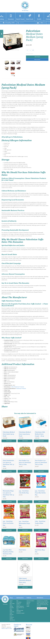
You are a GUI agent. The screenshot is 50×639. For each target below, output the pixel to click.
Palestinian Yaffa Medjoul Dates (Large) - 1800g (40, 434)
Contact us (18, 603)
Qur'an (11, 615)
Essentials (11, 19)
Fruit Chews (22, 550)
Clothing (11, 606)
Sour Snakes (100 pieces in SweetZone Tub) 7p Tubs (25, 462)
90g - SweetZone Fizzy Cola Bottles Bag (8, 523)
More (43, 22)
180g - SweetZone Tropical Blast (40, 522)
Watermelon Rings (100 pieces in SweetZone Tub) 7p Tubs (8, 494)
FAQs (17, 609)
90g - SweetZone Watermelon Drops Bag (24, 523)
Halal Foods (29, 19)
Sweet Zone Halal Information (19, 611)
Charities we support (20, 613)
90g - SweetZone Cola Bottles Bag (24, 492)
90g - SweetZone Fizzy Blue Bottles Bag (40, 493)
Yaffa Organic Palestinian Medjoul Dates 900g (25, 580)
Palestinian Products (21, 388)
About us (18, 604)
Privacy (28, 604)
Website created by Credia (7, 628)
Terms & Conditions (30, 600)
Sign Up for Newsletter (42, 608)
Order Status (18, 602)
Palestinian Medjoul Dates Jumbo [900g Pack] (9, 434)
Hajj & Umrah (20, 19)
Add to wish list (37, 59)
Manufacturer (12, 620)
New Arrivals (12, 603)
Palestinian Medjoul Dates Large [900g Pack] (25, 434)
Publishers (12, 617)
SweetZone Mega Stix (40, 551)
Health (39, 19)
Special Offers (11, 601)
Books (11, 604)
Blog (17, 600)
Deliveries (28, 602)
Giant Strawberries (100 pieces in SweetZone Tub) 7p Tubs (8, 463)
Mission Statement (20, 606)
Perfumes (11, 614)
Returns (28, 603)
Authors (11, 618)
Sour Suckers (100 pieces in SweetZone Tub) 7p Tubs (41, 462)
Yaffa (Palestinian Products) (17, 387)
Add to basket (37, 56)
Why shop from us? (20, 607)
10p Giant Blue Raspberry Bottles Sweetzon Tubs (8, 552)
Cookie (28, 606)
